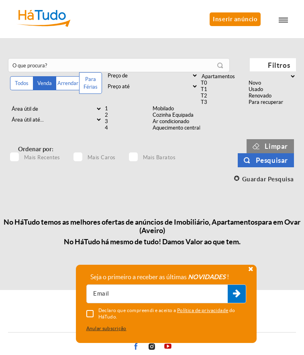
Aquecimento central (176, 128)
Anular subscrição (106, 328)
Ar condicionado (176, 121)
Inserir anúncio (235, 19)
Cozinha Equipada (176, 115)
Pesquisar (272, 160)
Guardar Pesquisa (268, 179)
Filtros (279, 65)
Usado (272, 89)
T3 (224, 102)
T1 (224, 89)
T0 (224, 83)
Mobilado (176, 108)
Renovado (272, 96)
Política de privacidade (203, 310)
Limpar (276, 146)
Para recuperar (272, 102)
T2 (224, 96)
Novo (272, 83)
